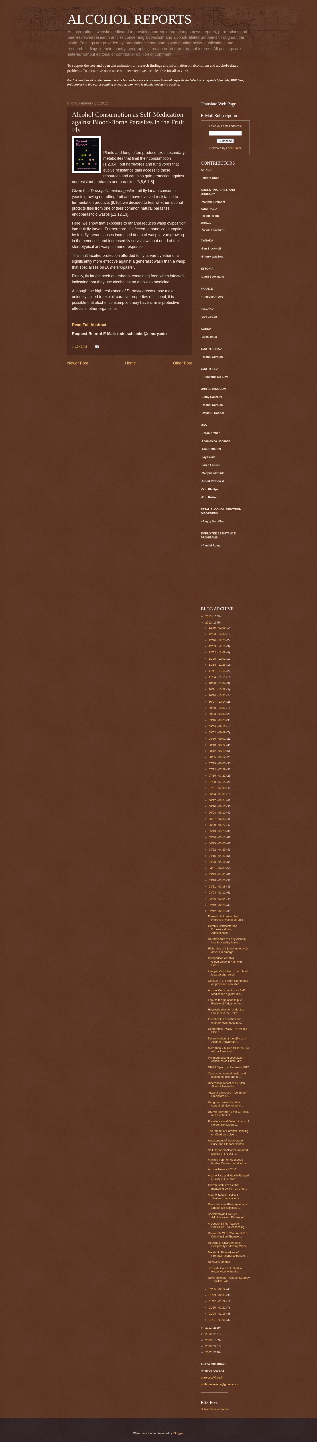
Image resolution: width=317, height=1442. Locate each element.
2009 (208, 1340)
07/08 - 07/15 (217, 781)
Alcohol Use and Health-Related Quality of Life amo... (228, 1177)
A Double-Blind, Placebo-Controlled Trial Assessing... (227, 1225)
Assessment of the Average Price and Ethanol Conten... (227, 1142)
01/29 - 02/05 (217, 1295)
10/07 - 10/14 (217, 701)
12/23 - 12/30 (217, 634)
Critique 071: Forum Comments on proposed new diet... (228, 982)
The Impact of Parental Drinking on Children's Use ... (228, 1132)
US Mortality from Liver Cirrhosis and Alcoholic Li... (228, 1113)
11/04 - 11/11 (217, 677)
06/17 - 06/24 (217, 800)
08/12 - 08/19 (217, 751)
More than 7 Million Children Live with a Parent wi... (229, 1049)
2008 (208, 1346)
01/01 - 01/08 (217, 1319)
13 (125, 214)
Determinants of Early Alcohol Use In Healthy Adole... (227, 940)
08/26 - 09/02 (217, 738)
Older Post (182, 363)
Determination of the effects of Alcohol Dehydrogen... (227, 1040)
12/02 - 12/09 (217, 652)
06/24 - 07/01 (217, 794)
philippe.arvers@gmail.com (219, 1384)
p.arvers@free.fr (212, 1377)
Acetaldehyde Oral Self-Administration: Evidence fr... (228, 1215)
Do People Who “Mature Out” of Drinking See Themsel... (228, 1234)
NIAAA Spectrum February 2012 (228, 1067)
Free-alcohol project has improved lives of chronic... (226, 918)
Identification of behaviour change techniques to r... (225, 1020)
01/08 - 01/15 (217, 1313)
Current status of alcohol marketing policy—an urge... (227, 1186)
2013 (208, 616)
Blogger (178, 1433)
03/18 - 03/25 (217, 880)
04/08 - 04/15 (217, 861)
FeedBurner (233, 148)
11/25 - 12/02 (217, 658)
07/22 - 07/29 (217, 769)
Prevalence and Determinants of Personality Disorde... (228, 1123)
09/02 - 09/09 (217, 732)
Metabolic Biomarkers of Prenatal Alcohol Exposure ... (228, 1254)
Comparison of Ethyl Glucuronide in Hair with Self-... (225, 961)
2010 (208, 1334)
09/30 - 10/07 (217, 708)
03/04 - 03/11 (217, 892)
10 (117, 202)
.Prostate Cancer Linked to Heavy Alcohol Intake (225, 1269)
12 (119, 214)
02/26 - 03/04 (217, 898)
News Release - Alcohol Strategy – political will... (229, 1279)
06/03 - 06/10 (217, 812)
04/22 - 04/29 (217, 849)
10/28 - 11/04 (217, 683)
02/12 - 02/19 (217, 911)
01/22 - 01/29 (217, 1301)
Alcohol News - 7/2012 (222, 1169)
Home (130, 363)
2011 (208, 1327)
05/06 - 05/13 (217, 837)
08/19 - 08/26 (217, 745)
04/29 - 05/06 (217, 843)
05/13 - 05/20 (217, 831)
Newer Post (77, 363)
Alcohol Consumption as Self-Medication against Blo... (227, 992)
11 (114, 214)
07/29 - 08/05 (217, 763)
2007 (208, 1352)
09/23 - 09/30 (217, 714)
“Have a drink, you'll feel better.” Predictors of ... (228, 1094)
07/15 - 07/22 (217, 775)
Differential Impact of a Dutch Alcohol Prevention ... (226, 1084)
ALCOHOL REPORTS (129, 19)
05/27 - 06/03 (217, 818)
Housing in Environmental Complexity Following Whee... (228, 1244)
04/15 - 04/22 (217, 855)
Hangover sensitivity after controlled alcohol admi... (225, 1103)
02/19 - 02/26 (217, 905)
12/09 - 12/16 (217, 646)
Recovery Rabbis (219, 1262)
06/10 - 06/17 (217, 806)
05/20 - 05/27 (217, 824)
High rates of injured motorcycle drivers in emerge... (228, 950)
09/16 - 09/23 (217, 720)
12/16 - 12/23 (217, 640)
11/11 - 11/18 (217, 671)
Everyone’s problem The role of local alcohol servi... (228, 973)
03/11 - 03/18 (217, 886)
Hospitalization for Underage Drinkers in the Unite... (226, 1011)
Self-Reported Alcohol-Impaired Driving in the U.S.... (228, 1151)
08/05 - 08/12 (217, 757)
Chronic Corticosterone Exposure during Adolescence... (222, 929)
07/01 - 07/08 (217, 788)
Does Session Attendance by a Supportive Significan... (227, 1206)
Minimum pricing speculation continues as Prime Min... (226, 1059)
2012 (208, 622)
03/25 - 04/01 (217, 874)
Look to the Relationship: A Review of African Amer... (225, 1001)
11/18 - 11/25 (217, 664)
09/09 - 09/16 (217, 726)
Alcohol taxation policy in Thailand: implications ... (225, 1196)
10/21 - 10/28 (217, 689)
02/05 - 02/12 (217, 1289)
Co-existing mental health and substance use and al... (227, 1075)
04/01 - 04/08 (217, 868)
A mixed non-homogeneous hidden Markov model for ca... (228, 1161)
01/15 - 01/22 (217, 1307)
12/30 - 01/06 (217, 627)
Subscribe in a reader (214, 1409)
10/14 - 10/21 (217, 695)
